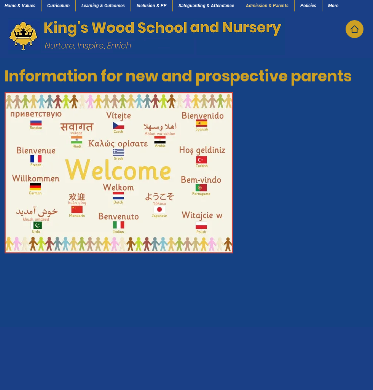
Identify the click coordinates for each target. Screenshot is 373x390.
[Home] (354, 29)
